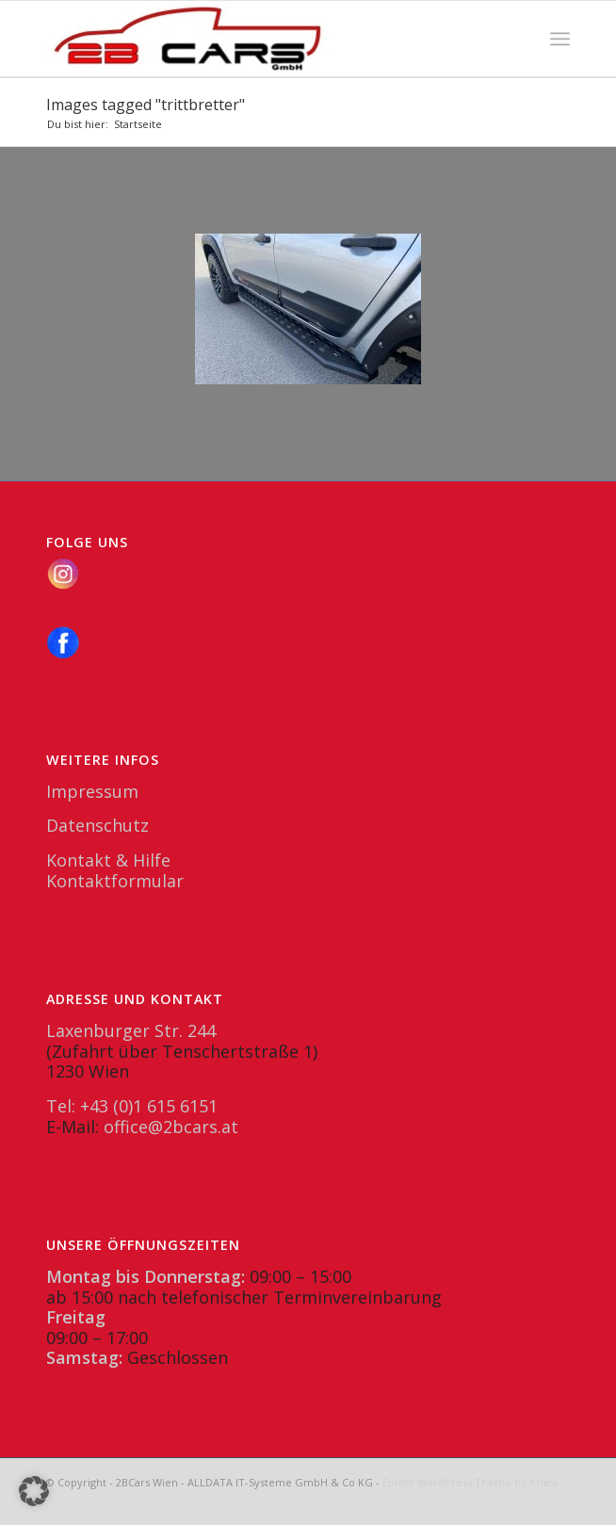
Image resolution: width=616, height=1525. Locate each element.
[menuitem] (560, 38)
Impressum (92, 791)
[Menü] (560, 38)
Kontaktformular (115, 880)
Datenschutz (97, 825)
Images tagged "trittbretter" (145, 104)
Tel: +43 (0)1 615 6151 (132, 1106)
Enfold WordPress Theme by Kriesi (470, 1482)
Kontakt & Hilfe (108, 860)
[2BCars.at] (255, 38)
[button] (34, 1491)
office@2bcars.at (171, 1126)
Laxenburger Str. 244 (131, 1030)
